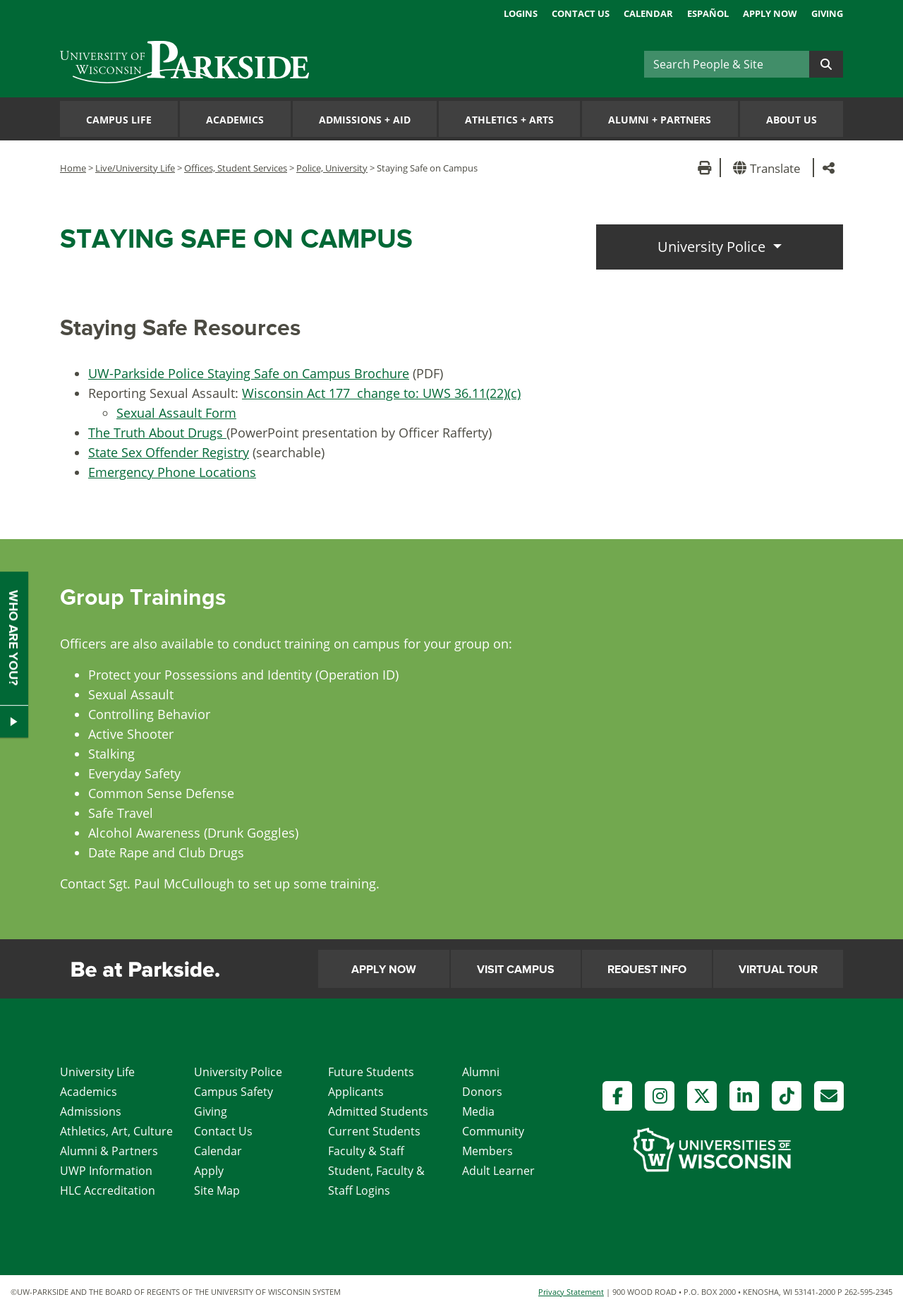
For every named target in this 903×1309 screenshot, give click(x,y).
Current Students (374, 1131)
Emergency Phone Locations (172, 472)
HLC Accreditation (107, 1190)
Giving (827, 13)
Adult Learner (498, 1170)
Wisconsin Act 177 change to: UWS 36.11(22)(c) (381, 393)
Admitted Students (378, 1111)
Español (708, 13)
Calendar (648, 13)
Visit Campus (515, 970)
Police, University (332, 168)
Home (73, 168)
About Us (791, 119)
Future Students (371, 1072)
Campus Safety (233, 1091)
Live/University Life (135, 168)
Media (478, 1111)
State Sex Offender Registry (168, 452)
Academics (235, 119)
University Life (97, 1072)
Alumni (480, 1072)
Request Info (646, 970)
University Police (713, 246)
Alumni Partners (659, 119)
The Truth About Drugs (157, 432)
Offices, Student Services (235, 168)
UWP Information (106, 1170)
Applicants (356, 1091)
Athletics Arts (509, 119)
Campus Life (119, 119)
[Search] (726, 64)
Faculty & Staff (366, 1151)
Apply (209, 1170)
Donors (482, 1091)
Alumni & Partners (109, 1151)
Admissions (90, 1111)
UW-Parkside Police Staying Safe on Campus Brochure (248, 373)
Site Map (217, 1190)
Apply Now (770, 13)
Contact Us (581, 13)
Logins (521, 13)
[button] (769, 167)
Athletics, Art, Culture (116, 1131)
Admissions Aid (365, 119)
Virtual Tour (778, 970)
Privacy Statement (571, 1291)
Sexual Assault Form (176, 412)
